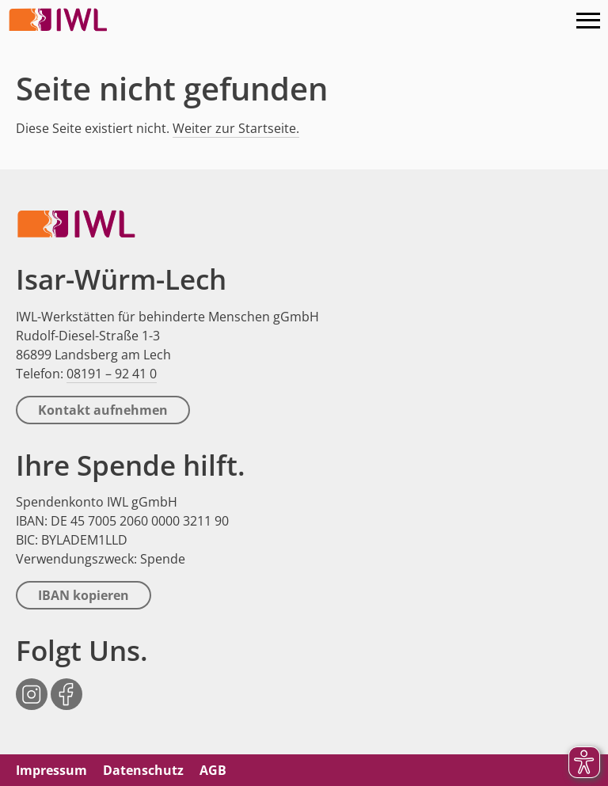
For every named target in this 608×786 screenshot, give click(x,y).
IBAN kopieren (83, 595)
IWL (59, 20)
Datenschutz (143, 770)
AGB (213, 770)
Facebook (66, 685)
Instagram (32, 685)
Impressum (51, 770)
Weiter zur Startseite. (236, 128)
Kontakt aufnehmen (103, 410)
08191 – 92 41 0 (111, 373)
